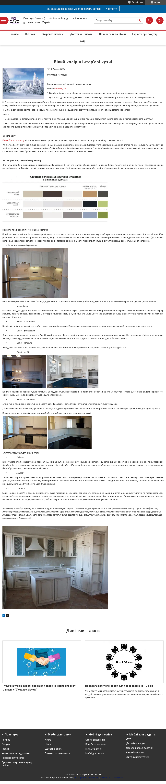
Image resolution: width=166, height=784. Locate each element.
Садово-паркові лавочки (139, 748)
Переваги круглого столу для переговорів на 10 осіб (119, 685)
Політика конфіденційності (112, 777)
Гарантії (6, 748)
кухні (63, 88)
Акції (83, 41)
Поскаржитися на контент (86, 777)
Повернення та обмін (112, 34)
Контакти (111, 8)
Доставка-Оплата (81, 34)
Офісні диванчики (95, 739)
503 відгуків (137, 2)
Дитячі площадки (135, 743)
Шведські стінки (53, 748)
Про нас (14, 34)
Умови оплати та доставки (16, 753)
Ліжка (48, 739)
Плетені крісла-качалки (57, 753)
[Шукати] (139, 20)
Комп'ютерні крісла (95, 744)
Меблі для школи (94, 753)
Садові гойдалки (135, 752)
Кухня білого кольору (13, 140)
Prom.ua (99, 774)
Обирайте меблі (51, 34)
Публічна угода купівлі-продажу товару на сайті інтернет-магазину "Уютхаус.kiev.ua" (39, 687)
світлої (57, 88)
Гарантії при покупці (144, 34)
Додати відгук (160, 20)
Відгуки (30, 34)
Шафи (48, 744)
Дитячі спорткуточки (137, 757)
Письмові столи (93, 748)
